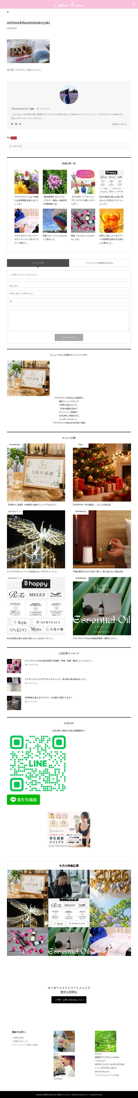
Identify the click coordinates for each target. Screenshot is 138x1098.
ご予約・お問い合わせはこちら (69, 1000)
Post (9, 137)
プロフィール (118, 124)
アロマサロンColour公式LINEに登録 (69, 423)
